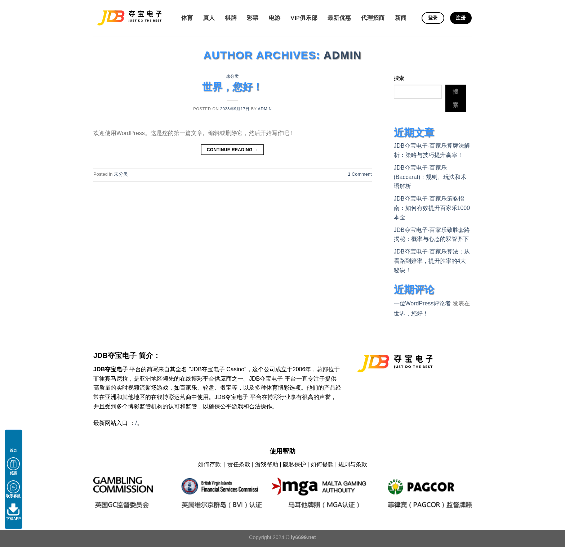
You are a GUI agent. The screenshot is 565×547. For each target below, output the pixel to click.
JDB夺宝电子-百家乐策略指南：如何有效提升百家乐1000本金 (432, 208)
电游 (275, 17)
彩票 (253, 17)
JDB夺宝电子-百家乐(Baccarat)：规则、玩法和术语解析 (430, 177)
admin (343, 55)
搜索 (399, 78)
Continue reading (232, 150)
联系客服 (13, 489)
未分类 (232, 76)
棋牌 (231, 17)
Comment (360, 174)
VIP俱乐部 (303, 17)
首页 (13, 443)
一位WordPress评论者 (422, 303)
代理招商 (372, 17)
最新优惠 (339, 17)
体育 (187, 17)
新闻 (401, 17)
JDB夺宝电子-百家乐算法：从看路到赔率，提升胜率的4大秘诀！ (432, 260)
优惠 (13, 466)
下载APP (13, 512)
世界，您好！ (232, 87)
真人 (209, 17)
